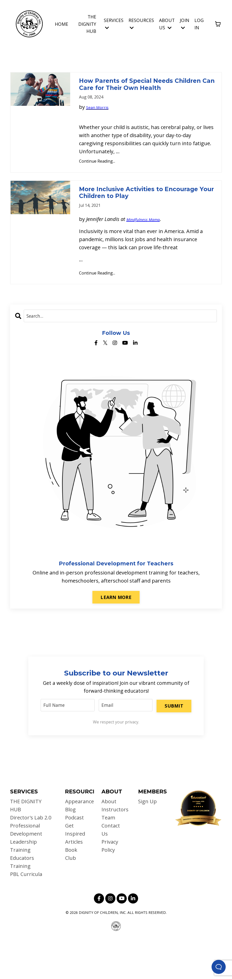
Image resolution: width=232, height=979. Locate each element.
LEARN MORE (116, 635)
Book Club (71, 893)
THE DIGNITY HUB (87, 23)
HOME (61, 23)
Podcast (74, 857)
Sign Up (147, 840)
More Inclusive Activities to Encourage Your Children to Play (144, 220)
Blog (70, 848)
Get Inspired (75, 869)
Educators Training (22, 901)
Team (108, 857)
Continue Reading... (97, 179)
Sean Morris (100, 124)
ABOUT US (167, 23)
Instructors (113, 848)
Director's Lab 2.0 (30, 857)
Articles (74, 881)
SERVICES (113, 23)
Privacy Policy (109, 885)
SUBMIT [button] (173, 744)
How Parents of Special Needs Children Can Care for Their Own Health (146, 93)
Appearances (77, 840)
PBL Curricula (26, 913)
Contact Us (110, 869)
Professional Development (26, 869)
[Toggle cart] (218, 24)
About (108, 840)
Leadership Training (23, 885)
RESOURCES (141, 23)
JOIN (184, 23)
